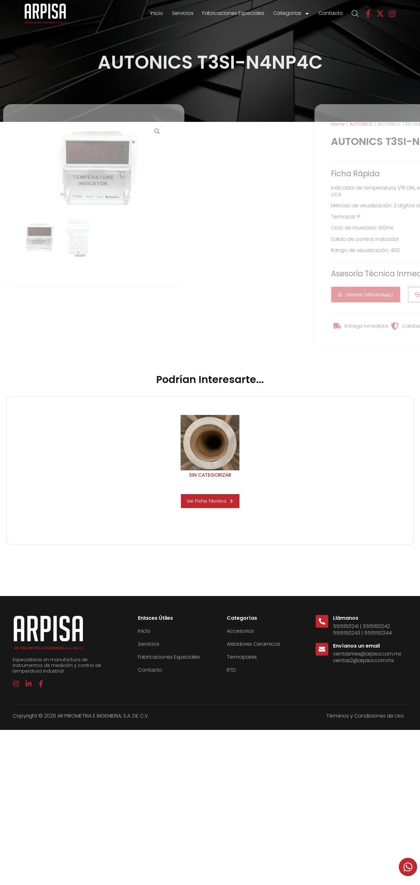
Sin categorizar (210, 475)
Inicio (157, 13)
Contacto (330, 13)
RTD (231, 670)
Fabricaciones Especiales (233, 13)
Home (403, 124)
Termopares (242, 657)
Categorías (291, 13)
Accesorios (240, 631)
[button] (157, 131)
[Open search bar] (355, 13)
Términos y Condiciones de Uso (365, 715)
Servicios (183, 13)
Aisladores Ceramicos (253, 644)
